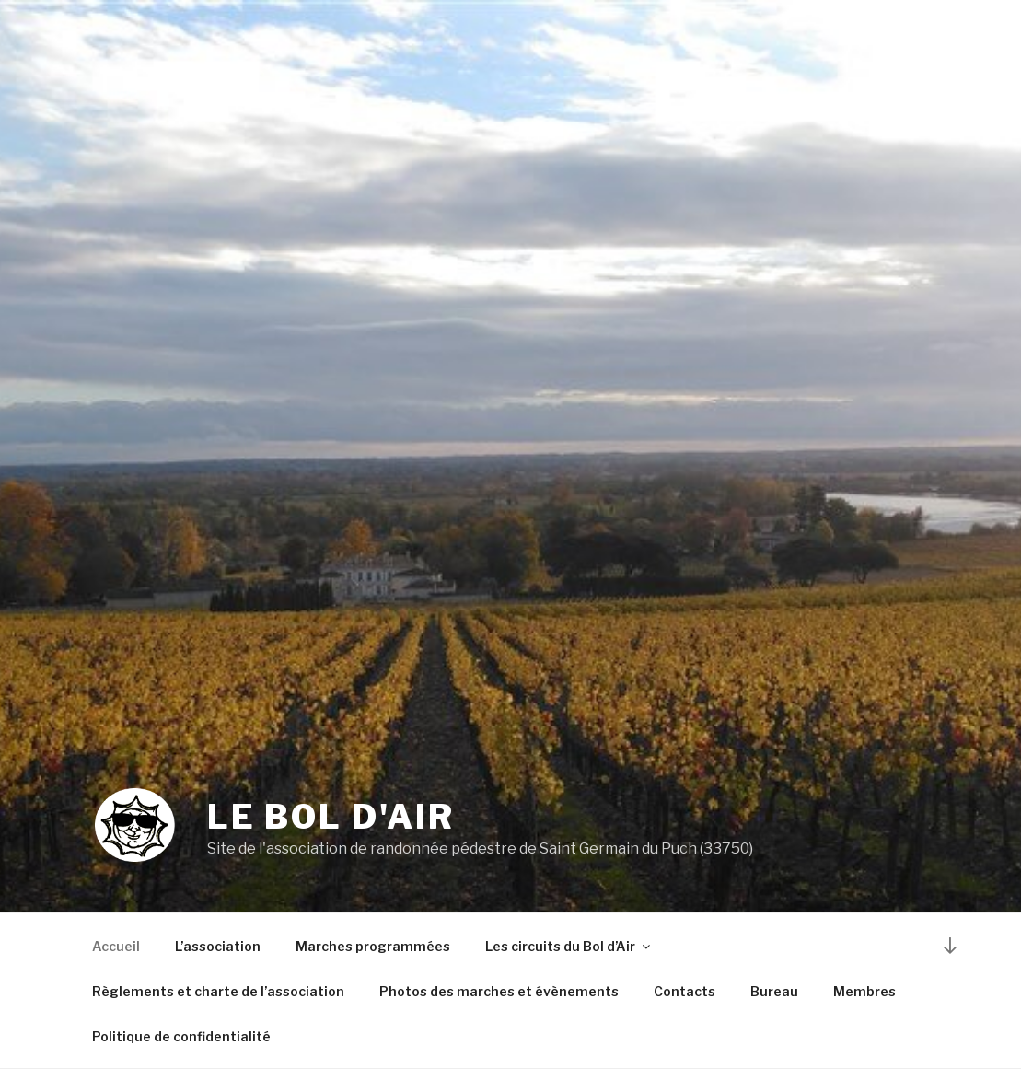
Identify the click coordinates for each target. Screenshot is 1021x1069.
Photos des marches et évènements (499, 991)
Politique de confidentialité (181, 1036)
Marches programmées (373, 946)
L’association (218, 946)
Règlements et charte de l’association (218, 991)
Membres (864, 991)
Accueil (116, 946)
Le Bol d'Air (331, 816)
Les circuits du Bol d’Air (569, 946)
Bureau (774, 991)
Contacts (684, 991)
